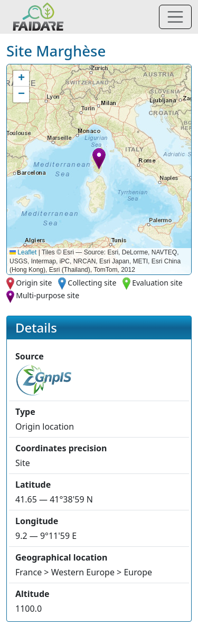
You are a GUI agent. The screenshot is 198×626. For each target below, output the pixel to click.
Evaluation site (157, 283)
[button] (99, 158)
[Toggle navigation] (175, 17)
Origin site (34, 283)
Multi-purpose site (47, 295)
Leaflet (23, 252)
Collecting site (92, 283)
